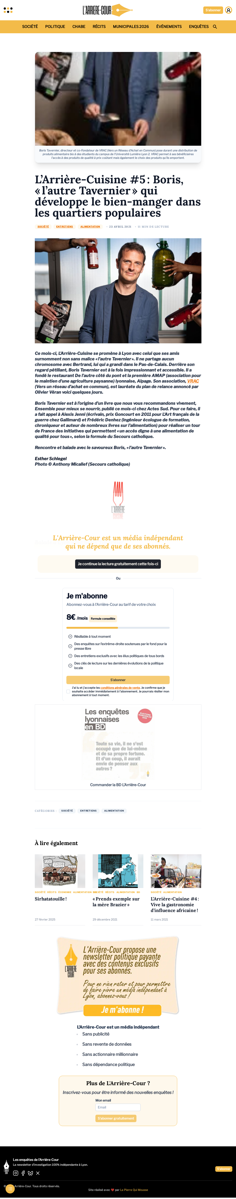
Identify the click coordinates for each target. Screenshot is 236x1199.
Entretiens (64, 226)
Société (43, 226)
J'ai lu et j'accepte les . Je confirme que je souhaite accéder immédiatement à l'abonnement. (120, 691)
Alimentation (90, 226)
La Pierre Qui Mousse (134, 1190)
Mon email (103, 1100)
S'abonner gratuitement (116, 1118)
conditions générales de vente (120, 687)
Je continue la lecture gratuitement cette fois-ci (118, 564)
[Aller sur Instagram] (15, 1173)
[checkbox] (68, 691)
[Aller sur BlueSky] (30, 1173)
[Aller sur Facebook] (23, 1173)
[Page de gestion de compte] (228, 10)
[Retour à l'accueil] (108, 10)
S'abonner (213, 10)
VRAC (193, 381)
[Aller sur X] (38, 1173)
